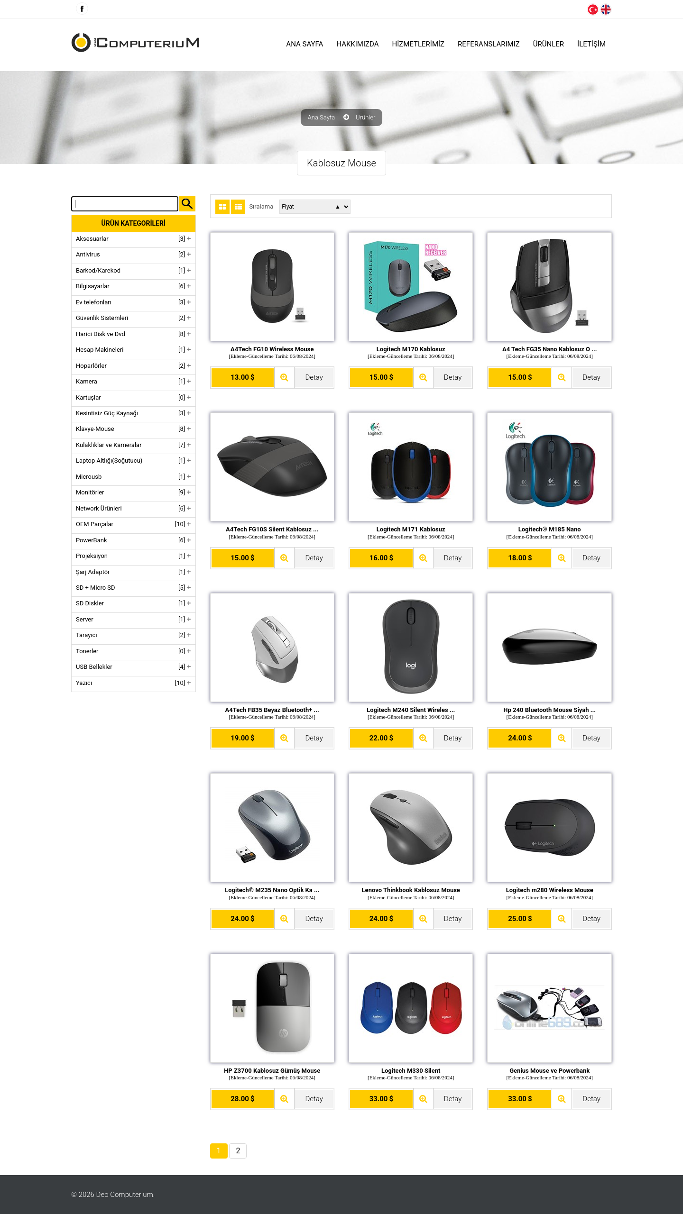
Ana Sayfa (304, 44)
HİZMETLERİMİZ (418, 44)
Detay (314, 377)
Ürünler (365, 117)
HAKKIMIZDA (357, 44)
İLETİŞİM (591, 44)
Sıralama (261, 206)
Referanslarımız (489, 44)
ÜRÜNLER (548, 44)
